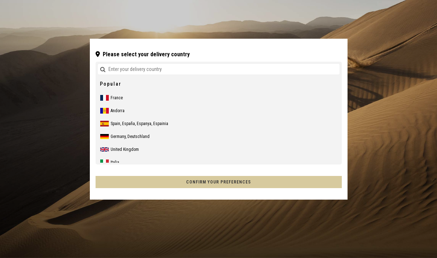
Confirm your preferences (218, 182)
